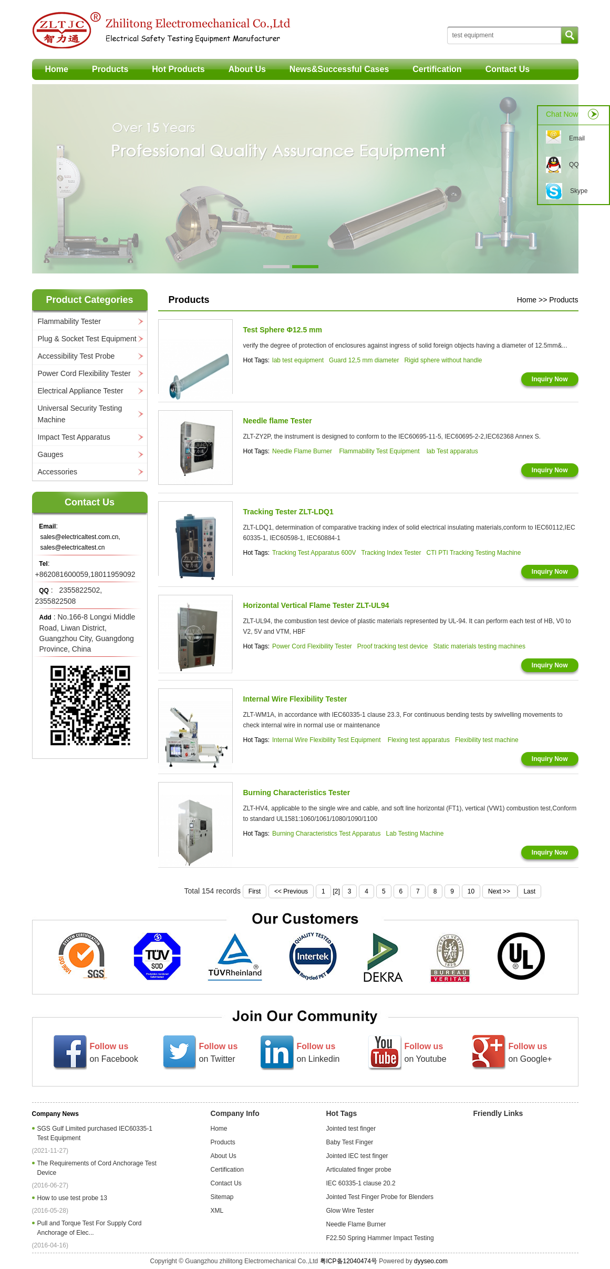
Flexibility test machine (487, 740)
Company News (55, 1114)
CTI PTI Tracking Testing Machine (473, 552)
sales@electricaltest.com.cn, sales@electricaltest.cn (80, 542)
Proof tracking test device (392, 646)
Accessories (57, 472)
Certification (436, 69)
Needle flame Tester (277, 421)
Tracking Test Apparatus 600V (314, 552)
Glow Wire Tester (350, 1210)
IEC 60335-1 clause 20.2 (361, 1183)
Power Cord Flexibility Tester (84, 373)
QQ (574, 164)
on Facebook (114, 1052)
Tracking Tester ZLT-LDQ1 (288, 511)
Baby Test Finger (350, 1142)
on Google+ (530, 1052)
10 (471, 891)
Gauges (51, 454)
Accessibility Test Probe (76, 356)
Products (110, 69)
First (255, 891)
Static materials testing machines (479, 646)
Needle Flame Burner (303, 451)
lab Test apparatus (452, 451)
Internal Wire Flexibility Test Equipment (327, 740)
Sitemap (222, 1197)
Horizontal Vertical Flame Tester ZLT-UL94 (316, 605)
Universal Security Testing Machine (80, 414)
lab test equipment (298, 360)
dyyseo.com (431, 1261)
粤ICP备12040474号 (348, 1261)
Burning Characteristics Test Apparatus (326, 833)
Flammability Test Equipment (380, 451)
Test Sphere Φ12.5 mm (283, 330)
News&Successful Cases (339, 69)
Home (56, 69)
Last (529, 891)
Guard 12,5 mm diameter (364, 360)
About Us (247, 69)
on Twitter (218, 1052)
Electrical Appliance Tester (80, 391)
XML (217, 1210)
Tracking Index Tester (391, 552)
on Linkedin (318, 1052)
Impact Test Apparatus (74, 437)
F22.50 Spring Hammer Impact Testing (380, 1238)
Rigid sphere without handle (443, 360)
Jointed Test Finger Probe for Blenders (380, 1197)
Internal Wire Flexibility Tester (295, 699)
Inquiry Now (550, 379)
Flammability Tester (69, 321)
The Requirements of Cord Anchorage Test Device (97, 1168)
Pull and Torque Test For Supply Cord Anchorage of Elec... (89, 1228)
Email (577, 138)
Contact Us (507, 69)
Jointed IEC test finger (357, 1156)
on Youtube (426, 1052)
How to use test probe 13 (74, 1198)
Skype (578, 191)
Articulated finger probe (358, 1169)
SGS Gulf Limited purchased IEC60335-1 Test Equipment (94, 1133)
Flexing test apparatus (419, 740)
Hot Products (178, 69)
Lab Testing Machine (415, 833)
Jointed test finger (351, 1128)
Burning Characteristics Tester (296, 792)
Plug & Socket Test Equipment (87, 338)
